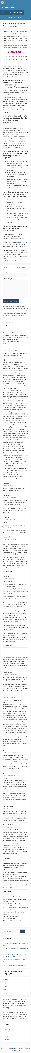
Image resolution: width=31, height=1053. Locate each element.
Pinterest (7, 1039)
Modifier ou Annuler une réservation (12, 12)
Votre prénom (7, 272)
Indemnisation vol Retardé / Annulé (12, 17)
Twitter (6, 1033)
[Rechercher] (22, 931)
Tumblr (6, 1036)
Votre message (7, 279)
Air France (6, 979)
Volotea (5, 993)
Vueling (5, 990)
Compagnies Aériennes (8, 7)
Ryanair (5, 986)
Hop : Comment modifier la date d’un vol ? (15, 965)
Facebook (7, 1029)
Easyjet (5, 983)
